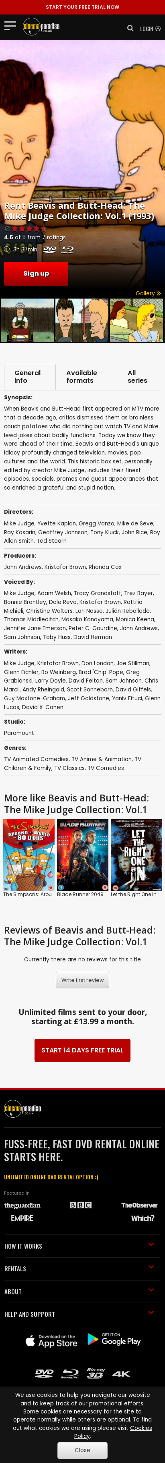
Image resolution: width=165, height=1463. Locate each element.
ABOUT (79, 1291)
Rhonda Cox (105, 567)
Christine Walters (49, 611)
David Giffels (133, 689)
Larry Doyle (50, 681)
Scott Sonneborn (90, 689)
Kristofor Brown (65, 567)
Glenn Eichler (21, 672)
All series (137, 377)
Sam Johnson (22, 637)
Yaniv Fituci (127, 698)
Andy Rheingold (43, 689)
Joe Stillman (132, 663)
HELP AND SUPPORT (79, 1313)
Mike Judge (19, 593)
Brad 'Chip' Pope (101, 672)
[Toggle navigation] (12, 25)
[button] (128, 28)
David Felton (86, 681)
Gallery (148, 293)
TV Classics (69, 768)
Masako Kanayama (87, 619)
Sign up (36, 273)
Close (82, 1450)
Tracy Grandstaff (97, 593)
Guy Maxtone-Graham (34, 698)
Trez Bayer (138, 593)
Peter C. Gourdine (93, 628)
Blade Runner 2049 (80, 894)
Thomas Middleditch (31, 619)
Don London (97, 663)
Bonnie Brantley (25, 602)
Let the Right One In (134, 894)
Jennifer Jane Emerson (35, 628)
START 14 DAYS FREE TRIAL (82, 1050)
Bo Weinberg (58, 672)
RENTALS (79, 1268)
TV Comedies (106, 768)
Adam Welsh (54, 593)
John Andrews (23, 567)
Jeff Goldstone (88, 698)
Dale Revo (63, 602)
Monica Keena (135, 619)
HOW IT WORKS (79, 1245)
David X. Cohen (42, 707)
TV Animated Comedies (36, 759)
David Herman (92, 637)
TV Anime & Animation (101, 759)
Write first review (82, 980)
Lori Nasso (89, 611)
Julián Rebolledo (128, 611)
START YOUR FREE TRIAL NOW (82, 7)
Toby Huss (57, 637)
